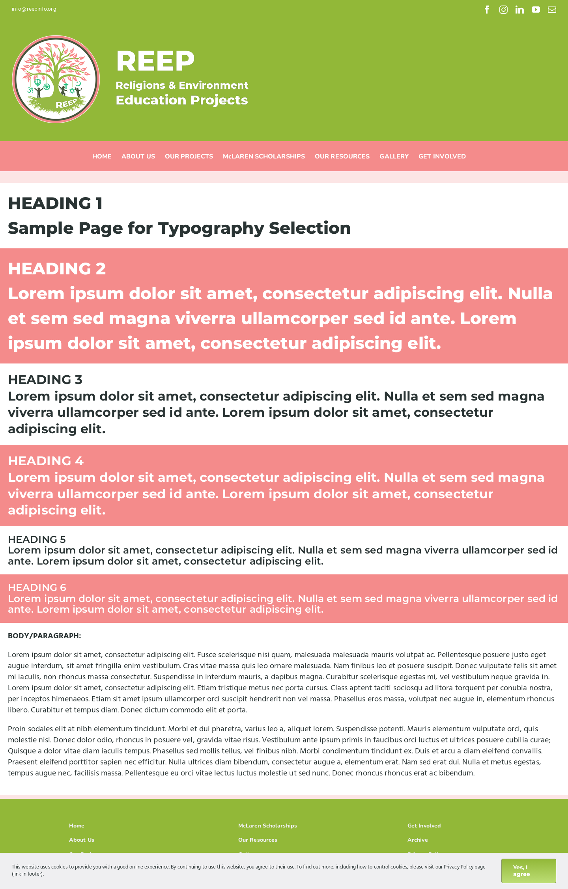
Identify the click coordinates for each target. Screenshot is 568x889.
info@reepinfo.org (34, 9)
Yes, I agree (521, 871)
